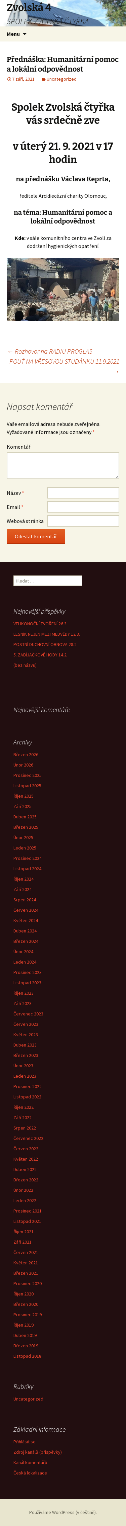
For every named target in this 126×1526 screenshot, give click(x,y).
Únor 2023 (23, 1066)
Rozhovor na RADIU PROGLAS (49, 351)
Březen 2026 (25, 754)
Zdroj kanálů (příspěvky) (37, 1452)
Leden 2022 (24, 1200)
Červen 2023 (25, 1024)
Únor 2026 (23, 765)
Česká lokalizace (30, 1473)
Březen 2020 (25, 1304)
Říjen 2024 (23, 879)
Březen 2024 (25, 941)
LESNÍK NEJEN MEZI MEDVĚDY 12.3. (46, 634)
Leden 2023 (24, 1076)
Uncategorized (62, 79)
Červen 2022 (25, 1149)
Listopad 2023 (27, 983)
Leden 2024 (24, 962)
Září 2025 (22, 806)
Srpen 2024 (24, 900)
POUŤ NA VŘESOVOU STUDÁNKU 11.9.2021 (64, 366)
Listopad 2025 (27, 786)
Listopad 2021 (27, 1221)
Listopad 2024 (27, 869)
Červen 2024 (25, 910)
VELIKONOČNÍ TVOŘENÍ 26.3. (40, 624)
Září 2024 (22, 889)
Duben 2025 (25, 817)
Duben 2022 (25, 1169)
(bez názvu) (25, 665)
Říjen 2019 (23, 1325)
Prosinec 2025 (27, 775)
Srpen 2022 (24, 1128)
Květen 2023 (25, 1034)
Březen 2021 (25, 1273)
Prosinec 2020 (27, 1283)
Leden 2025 (24, 848)
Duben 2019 (25, 1335)
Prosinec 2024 (27, 858)
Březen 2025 (25, 827)
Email (15, 507)
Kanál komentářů (30, 1462)
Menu (13, 33)
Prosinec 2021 (27, 1211)
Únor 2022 (23, 1190)
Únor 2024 (23, 952)
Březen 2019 (25, 1346)
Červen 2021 (25, 1252)
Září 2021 (22, 1242)
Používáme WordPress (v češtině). (63, 1512)
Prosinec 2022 (27, 1086)
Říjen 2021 (23, 1232)
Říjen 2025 (23, 796)
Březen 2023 (25, 1055)
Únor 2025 (23, 837)
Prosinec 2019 (27, 1315)
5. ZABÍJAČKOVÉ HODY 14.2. (40, 655)
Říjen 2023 (23, 993)
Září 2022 (22, 1117)
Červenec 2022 (28, 1138)
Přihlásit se (24, 1442)
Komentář (19, 446)
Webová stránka (25, 521)
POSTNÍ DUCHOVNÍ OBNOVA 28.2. (45, 644)
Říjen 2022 (23, 1107)
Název (15, 492)
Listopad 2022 (27, 1097)
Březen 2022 (25, 1180)
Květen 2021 (25, 1263)
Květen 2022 (25, 1159)
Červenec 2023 (28, 1014)
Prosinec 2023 (27, 972)
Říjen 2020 (23, 1294)
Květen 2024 (25, 920)
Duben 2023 (25, 1045)
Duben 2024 (25, 931)
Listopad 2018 (27, 1356)
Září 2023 (22, 1003)
